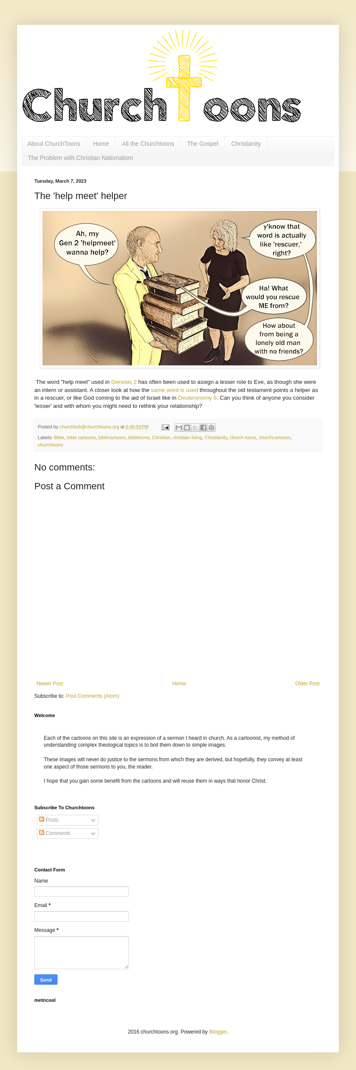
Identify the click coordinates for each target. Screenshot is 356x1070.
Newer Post (49, 684)
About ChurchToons (53, 143)
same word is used (174, 390)
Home (101, 143)
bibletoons (138, 437)
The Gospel (202, 143)
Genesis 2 (123, 382)
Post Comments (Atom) (92, 696)
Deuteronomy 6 (197, 398)
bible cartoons (81, 437)
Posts (48, 820)
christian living (187, 437)
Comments (54, 833)
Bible (59, 437)
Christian (161, 437)
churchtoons (50, 444)
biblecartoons (112, 437)
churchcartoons (274, 437)
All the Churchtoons (148, 143)
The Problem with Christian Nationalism (80, 157)
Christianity (246, 143)
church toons (243, 437)
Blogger (218, 1032)
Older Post (307, 684)
